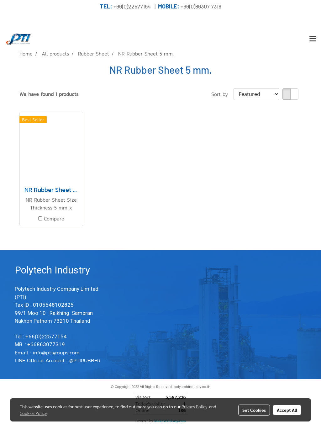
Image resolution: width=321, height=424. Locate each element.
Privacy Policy (194, 406)
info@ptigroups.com (57, 352)
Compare (54, 218)
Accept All (287, 410)
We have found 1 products (48, 94)
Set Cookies (254, 410)
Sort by (222, 94)
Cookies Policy (33, 413)
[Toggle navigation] (313, 39)
